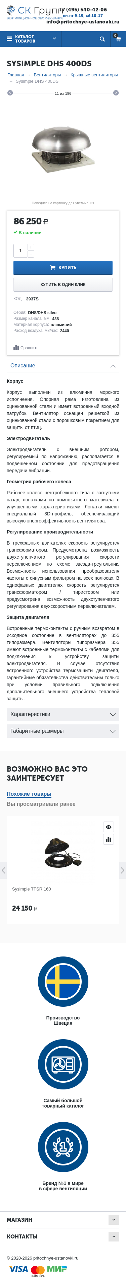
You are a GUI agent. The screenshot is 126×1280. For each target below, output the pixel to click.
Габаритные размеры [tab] (63, 729)
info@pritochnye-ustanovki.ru (82, 22)
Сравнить (29, 348)
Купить (67, 267)
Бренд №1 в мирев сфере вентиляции (63, 1186)
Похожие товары (29, 794)
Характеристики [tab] (63, 712)
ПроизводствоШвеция (63, 1020)
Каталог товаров (25, 39)
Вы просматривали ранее (41, 804)
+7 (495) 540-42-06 (83, 10)
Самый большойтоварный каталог (63, 1103)
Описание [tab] (63, 363)
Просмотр (108, 827)
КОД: (18, 298)
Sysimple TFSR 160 (31, 889)
